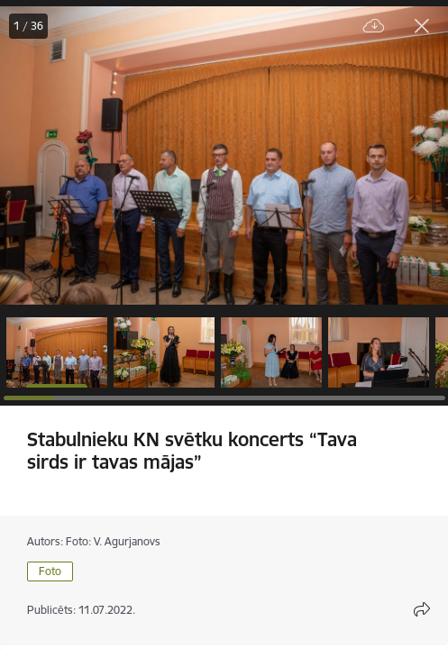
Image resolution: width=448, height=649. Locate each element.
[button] (56, 352)
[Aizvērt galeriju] (422, 26)
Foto (50, 571)
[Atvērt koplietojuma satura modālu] (422, 609)
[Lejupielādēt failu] (374, 26)
